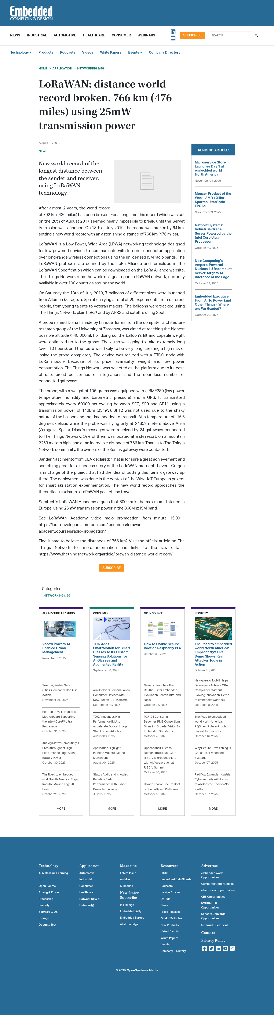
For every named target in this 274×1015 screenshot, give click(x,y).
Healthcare (94, 35)
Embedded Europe (132, 918)
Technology (48, 865)
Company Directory (164, 52)
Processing (46, 899)
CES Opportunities (213, 897)
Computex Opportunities (217, 884)
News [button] (15, 35)
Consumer (121, 35)
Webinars (146, 35)
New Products (170, 925)
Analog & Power (49, 892)
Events (165, 944)
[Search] (230, 35)
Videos (87, 52)
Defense (86, 905)
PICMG (165, 873)
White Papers (110, 52)
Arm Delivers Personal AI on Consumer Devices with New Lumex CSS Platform (111, 695)
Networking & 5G (90, 68)
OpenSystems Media (142, 970)
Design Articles (170, 892)
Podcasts (67, 52)
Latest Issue (128, 873)
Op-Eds (165, 899)
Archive (125, 879)
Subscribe (192, 35)
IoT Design (127, 905)
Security (44, 905)
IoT (41, 879)
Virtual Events (170, 931)
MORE (61, 808)
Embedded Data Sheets (176, 879)
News (164, 905)
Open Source (47, 886)
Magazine (128, 865)
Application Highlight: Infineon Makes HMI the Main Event (109, 752)
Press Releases (170, 912)
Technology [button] (21, 52)
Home (43, 68)
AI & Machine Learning (53, 873)
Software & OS (48, 912)
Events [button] (135, 52)
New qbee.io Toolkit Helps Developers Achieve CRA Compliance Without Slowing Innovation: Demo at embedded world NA (212, 690)
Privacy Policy (213, 940)
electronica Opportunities (218, 890)
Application (62, 68)
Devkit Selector (171, 918)
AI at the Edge (129, 924)
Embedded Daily (130, 911)
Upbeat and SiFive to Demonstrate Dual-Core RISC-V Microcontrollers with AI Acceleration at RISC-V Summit (160, 757)
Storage (44, 918)
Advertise (209, 865)
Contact (208, 932)
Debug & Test (47, 925)
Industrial (37, 35)
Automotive (65, 35)
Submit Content (215, 925)
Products (46, 52)
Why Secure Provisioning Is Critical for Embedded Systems (213, 752)
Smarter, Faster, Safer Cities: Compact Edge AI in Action (59, 690)
